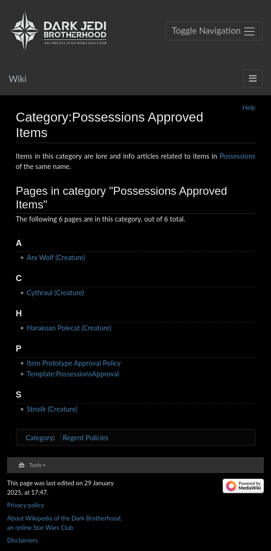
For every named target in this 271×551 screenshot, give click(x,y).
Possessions (237, 156)
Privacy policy (25, 505)
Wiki (18, 78)
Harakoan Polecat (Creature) (69, 327)
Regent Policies (85, 437)
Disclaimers (22, 540)
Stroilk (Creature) (52, 409)
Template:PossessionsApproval (73, 373)
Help (248, 107)
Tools (35, 464)
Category (40, 437)
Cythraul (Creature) (55, 292)
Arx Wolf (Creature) (56, 257)
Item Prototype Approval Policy (74, 363)
